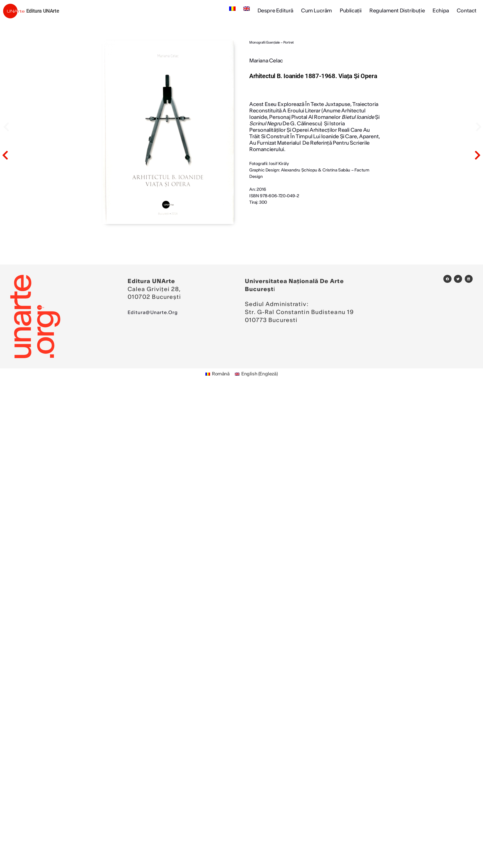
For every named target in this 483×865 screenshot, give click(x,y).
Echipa (440, 10)
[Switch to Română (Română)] (215, 374)
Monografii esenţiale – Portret (271, 42)
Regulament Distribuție (397, 10)
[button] (447, 279)
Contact (467, 10)
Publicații (351, 10)
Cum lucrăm (316, 10)
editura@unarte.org (158, 312)
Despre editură (275, 10)
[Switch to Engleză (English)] (257, 374)
